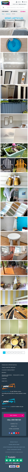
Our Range (5, 11)
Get (14, 11)
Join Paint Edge (6, 406)
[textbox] (16, 7)
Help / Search (13, 415)
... (23, 352)
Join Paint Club (6, 391)
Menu (23, 11)
